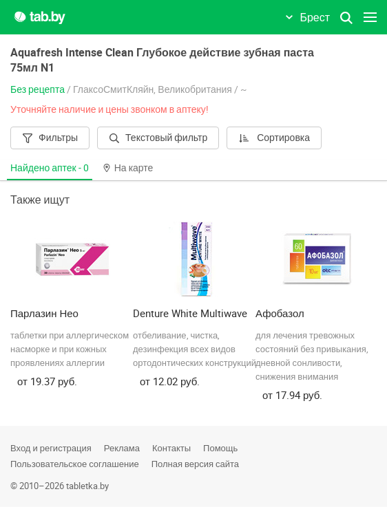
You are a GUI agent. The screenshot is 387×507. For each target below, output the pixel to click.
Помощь (220, 448)
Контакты (171, 448)
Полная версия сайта (195, 463)
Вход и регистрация (51, 448)
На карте (128, 167)
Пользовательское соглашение (74, 463)
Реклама (122, 448)
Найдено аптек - (49, 167)
